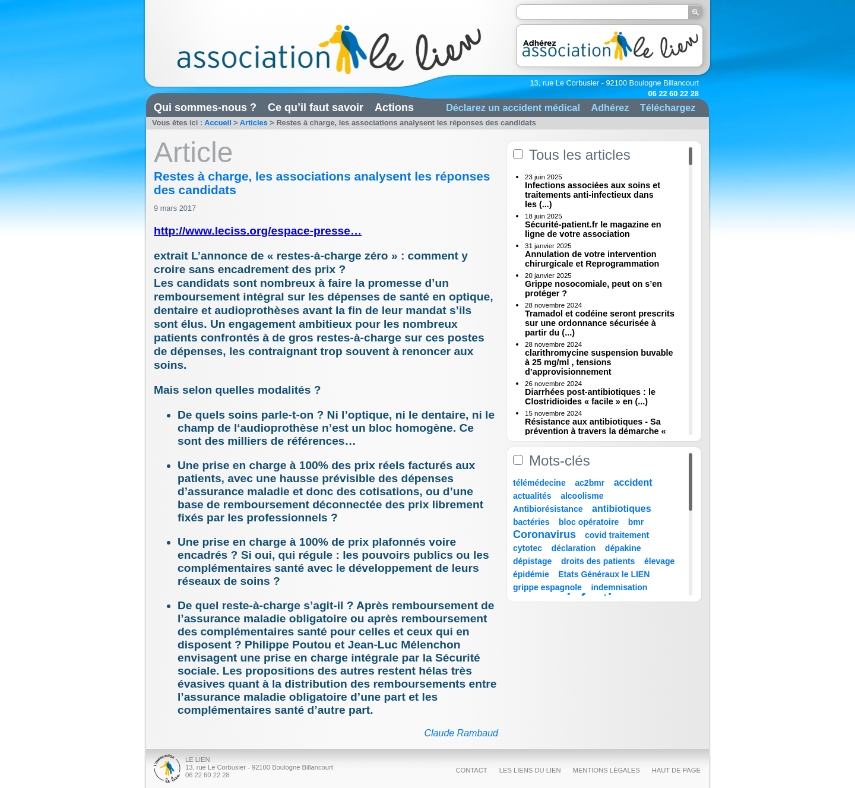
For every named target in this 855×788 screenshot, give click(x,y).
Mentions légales (606, 770)
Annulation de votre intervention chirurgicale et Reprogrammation (592, 258)
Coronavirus (546, 534)
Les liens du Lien (530, 770)
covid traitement (617, 535)
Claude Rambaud (461, 733)
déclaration (574, 548)
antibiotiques (621, 509)
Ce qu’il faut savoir (315, 107)
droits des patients (598, 561)
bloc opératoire (589, 522)
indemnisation (619, 587)
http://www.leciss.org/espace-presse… (258, 230)
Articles (254, 122)
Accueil (218, 122)
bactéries (531, 522)
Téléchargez (668, 107)
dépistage (532, 561)
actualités (532, 496)
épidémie (531, 574)
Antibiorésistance (547, 509)
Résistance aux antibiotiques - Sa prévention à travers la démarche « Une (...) (595, 431)
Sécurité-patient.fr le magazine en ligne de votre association (593, 229)
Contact (471, 770)
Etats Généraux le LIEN (604, 574)
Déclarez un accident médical (513, 107)
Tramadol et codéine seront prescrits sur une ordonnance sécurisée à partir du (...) (599, 323)
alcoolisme (581, 496)
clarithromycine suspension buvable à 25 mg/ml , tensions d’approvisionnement (599, 362)
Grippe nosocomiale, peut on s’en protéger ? (593, 288)
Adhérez (610, 107)
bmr (636, 522)
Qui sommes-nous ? (205, 107)
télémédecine (539, 483)
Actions (394, 107)
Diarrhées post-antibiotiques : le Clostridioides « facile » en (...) (590, 396)
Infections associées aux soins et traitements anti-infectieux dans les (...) (592, 195)
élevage (659, 561)
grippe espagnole (547, 587)
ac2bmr (589, 483)
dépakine (623, 548)
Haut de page (676, 770)
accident (633, 482)
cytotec (527, 548)
